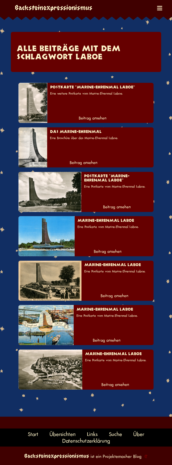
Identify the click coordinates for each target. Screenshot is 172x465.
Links (92, 434)
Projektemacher (117, 456)
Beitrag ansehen (92, 118)
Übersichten (63, 434)
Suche (115, 434)
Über (138, 434)
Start (33, 434)
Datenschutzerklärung (86, 441)
